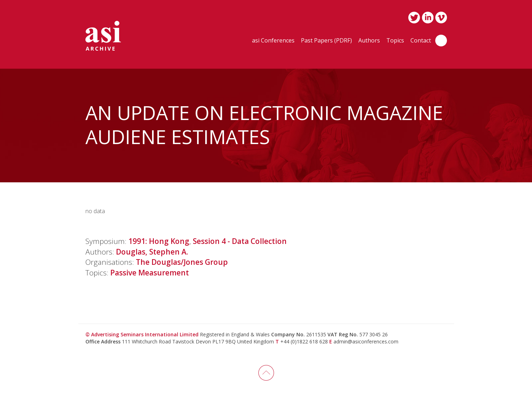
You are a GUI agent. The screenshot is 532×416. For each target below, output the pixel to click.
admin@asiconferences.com (366, 341)
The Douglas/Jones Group (182, 262)
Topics (395, 41)
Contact (420, 41)
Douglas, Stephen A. (152, 252)
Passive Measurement (149, 273)
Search (441, 40)
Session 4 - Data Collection (240, 241)
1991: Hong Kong (158, 241)
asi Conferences (273, 41)
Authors (369, 41)
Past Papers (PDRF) (326, 41)
